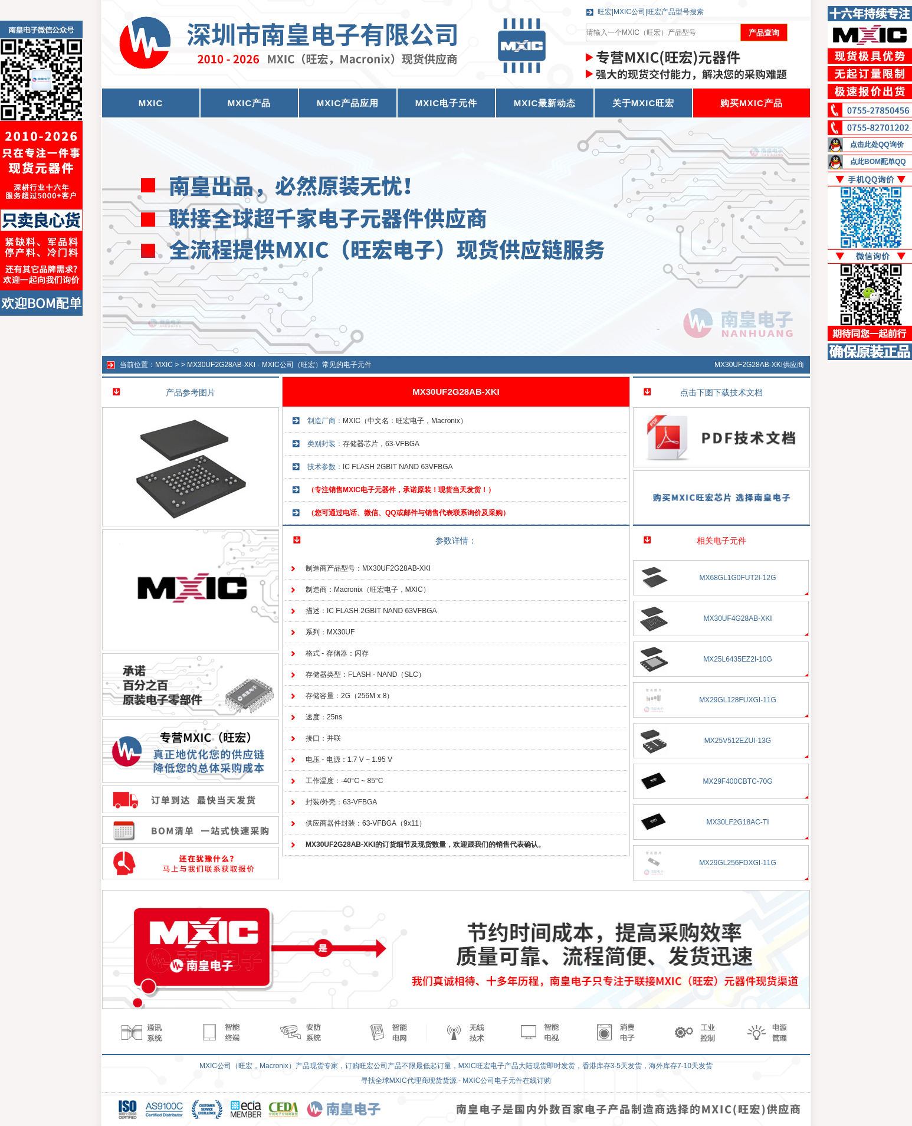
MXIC (164, 365)
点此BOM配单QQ (878, 162)
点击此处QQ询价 (877, 144)
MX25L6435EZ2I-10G (737, 659)
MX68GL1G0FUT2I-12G (737, 578)
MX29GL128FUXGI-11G (737, 700)
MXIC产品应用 (348, 103)
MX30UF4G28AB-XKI (737, 618)
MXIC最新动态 (545, 103)
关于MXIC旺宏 (643, 103)
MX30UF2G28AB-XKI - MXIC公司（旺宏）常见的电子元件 (279, 365)
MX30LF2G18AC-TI (737, 822)
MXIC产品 (249, 103)
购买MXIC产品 (751, 103)
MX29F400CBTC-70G (737, 781)
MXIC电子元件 (446, 103)
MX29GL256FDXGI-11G (737, 863)
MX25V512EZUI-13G (737, 741)
